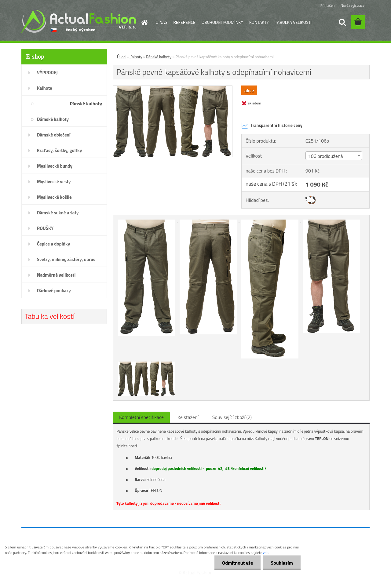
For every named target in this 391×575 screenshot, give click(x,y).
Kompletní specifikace (141, 417)
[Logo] (78, 21)
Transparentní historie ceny (271, 125)
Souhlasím (282, 562)
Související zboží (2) (232, 417)
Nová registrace (352, 5)
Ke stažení (188, 417)
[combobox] (333, 155)
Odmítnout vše (237, 562)
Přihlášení (327, 5)
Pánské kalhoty (158, 57)
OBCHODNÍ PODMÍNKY (222, 22)
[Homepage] (144, 22)
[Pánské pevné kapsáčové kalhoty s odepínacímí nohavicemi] (172, 88)
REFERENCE (184, 22)
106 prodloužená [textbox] (325, 156)
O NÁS (161, 22)
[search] (342, 22)
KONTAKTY (259, 22)
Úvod (121, 57)
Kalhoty (136, 57)
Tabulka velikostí (50, 316)
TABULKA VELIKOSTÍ (293, 22)
